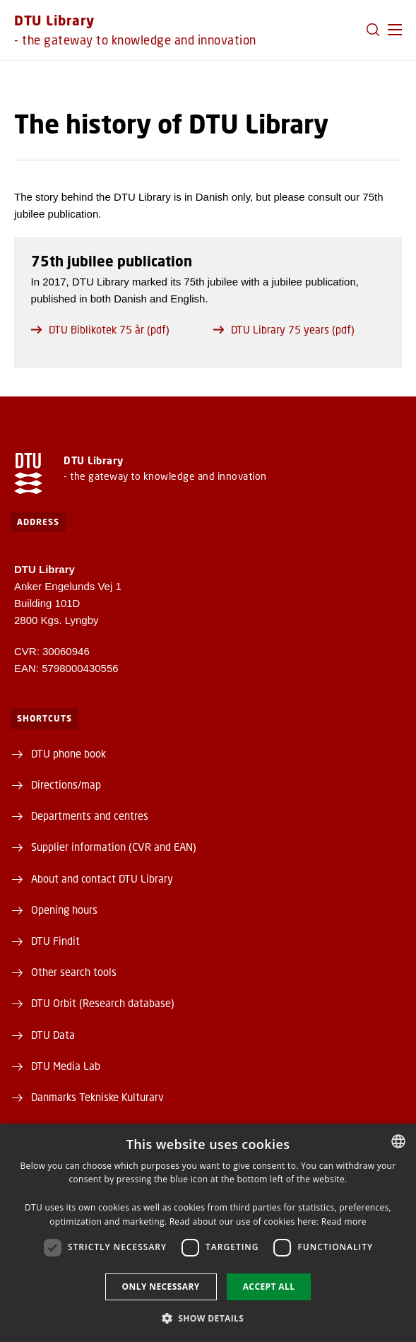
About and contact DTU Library (102, 878)
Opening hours (64, 909)
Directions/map (66, 784)
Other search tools (74, 971)
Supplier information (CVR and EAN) (113, 846)
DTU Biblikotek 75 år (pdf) (100, 329)
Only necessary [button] (161, 1287)
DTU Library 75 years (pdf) (284, 329)
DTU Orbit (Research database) (102, 1002)
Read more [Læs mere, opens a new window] (344, 1222)
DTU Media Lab (65, 1065)
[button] (395, 29)
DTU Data (53, 1034)
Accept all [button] (269, 1287)
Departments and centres (89, 815)
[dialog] (208, 1233)
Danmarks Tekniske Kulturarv (97, 1096)
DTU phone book (68, 753)
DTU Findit (55, 940)
